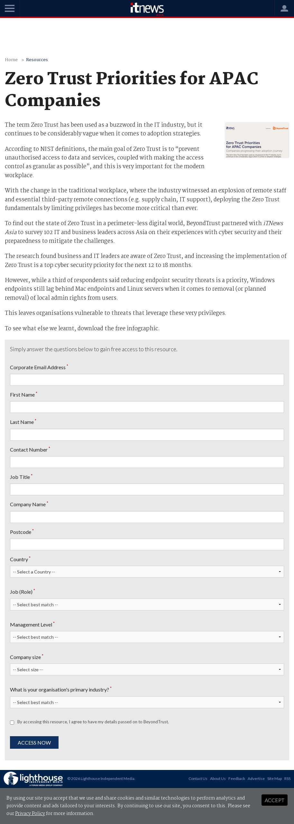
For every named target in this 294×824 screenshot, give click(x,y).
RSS (287, 778)
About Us (218, 778)
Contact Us (197, 778)
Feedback (236, 778)
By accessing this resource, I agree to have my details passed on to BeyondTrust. (93, 721)
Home (11, 60)
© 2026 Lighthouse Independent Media (100, 778)
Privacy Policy (30, 814)
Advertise (256, 778)
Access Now (34, 742)
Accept (274, 800)
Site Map (274, 778)
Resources (37, 60)
